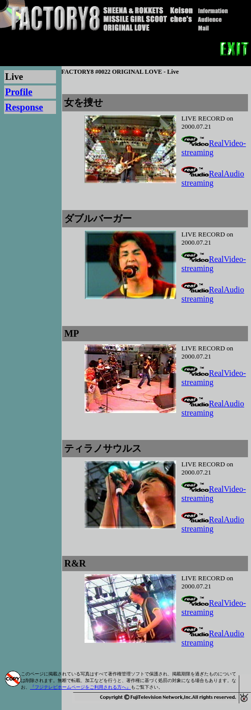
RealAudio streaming (212, 178)
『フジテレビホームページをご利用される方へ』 (80, 687)
